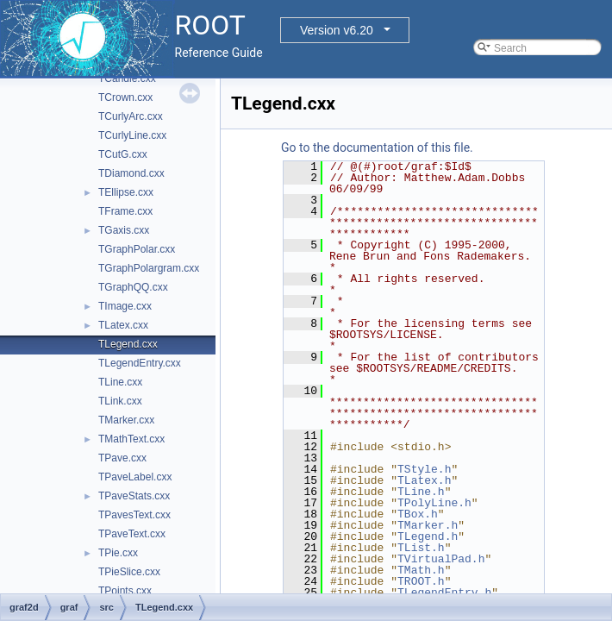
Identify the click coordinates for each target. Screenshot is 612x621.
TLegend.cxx (128, 344)
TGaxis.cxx (123, 230)
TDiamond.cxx (131, 173)
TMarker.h (427, 525)
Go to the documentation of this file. (377, 147)
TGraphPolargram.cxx (148, 268)
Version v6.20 (336, 30)
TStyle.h (424, 469)
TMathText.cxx (131, 439)
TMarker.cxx (126, 420)
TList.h (421, 547)
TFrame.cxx (125, 211)
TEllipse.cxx (125, 192)
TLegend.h (427, 536)
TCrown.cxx (125, 97)
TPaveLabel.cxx (135, 477)
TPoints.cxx (125, 591)
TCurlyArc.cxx (130, 116)
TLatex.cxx (123, 325)
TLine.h (421, 491)
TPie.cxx (118, 553)
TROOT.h (421, 581)
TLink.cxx (120, 401)
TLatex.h (424, 480)
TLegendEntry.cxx (139, 363)
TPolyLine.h (434, 503)
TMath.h (421, 570)
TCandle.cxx (127, 78)
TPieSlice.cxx (129, 572)
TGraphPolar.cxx (136, 249)
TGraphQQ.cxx (133, 287)
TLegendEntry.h (444, 592)
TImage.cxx (125, 306)
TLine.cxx (120, 382)
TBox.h (417, 514)
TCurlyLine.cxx (132, 135)
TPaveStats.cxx (134, 496)
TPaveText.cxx (131, 534)
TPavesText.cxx (134, 515)
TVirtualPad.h (440, 559)
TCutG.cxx (122, 154)
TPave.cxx (122, 458)
